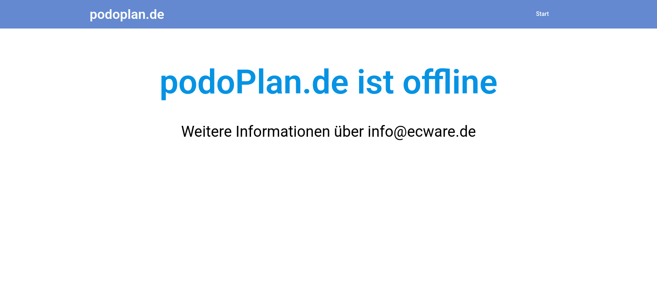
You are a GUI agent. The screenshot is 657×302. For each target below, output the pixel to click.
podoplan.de (127, 14)
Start (542, 13)
